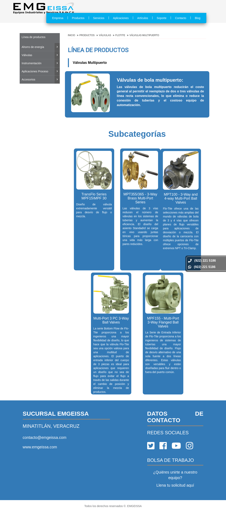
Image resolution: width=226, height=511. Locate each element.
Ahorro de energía (33, 47)
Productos (78, 18)
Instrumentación (32, 63)
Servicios (98, 18)
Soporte (161, 18)
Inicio (71, 35)
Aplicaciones (121, 18)
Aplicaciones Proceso (35, 71)
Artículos (142, 18)
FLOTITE (120, 35)
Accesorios (28, 79)
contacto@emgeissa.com (44, 437)
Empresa (57, 18)
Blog (197, 18)
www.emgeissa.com (40, 447)
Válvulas (27, 55)
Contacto (180, 18)
